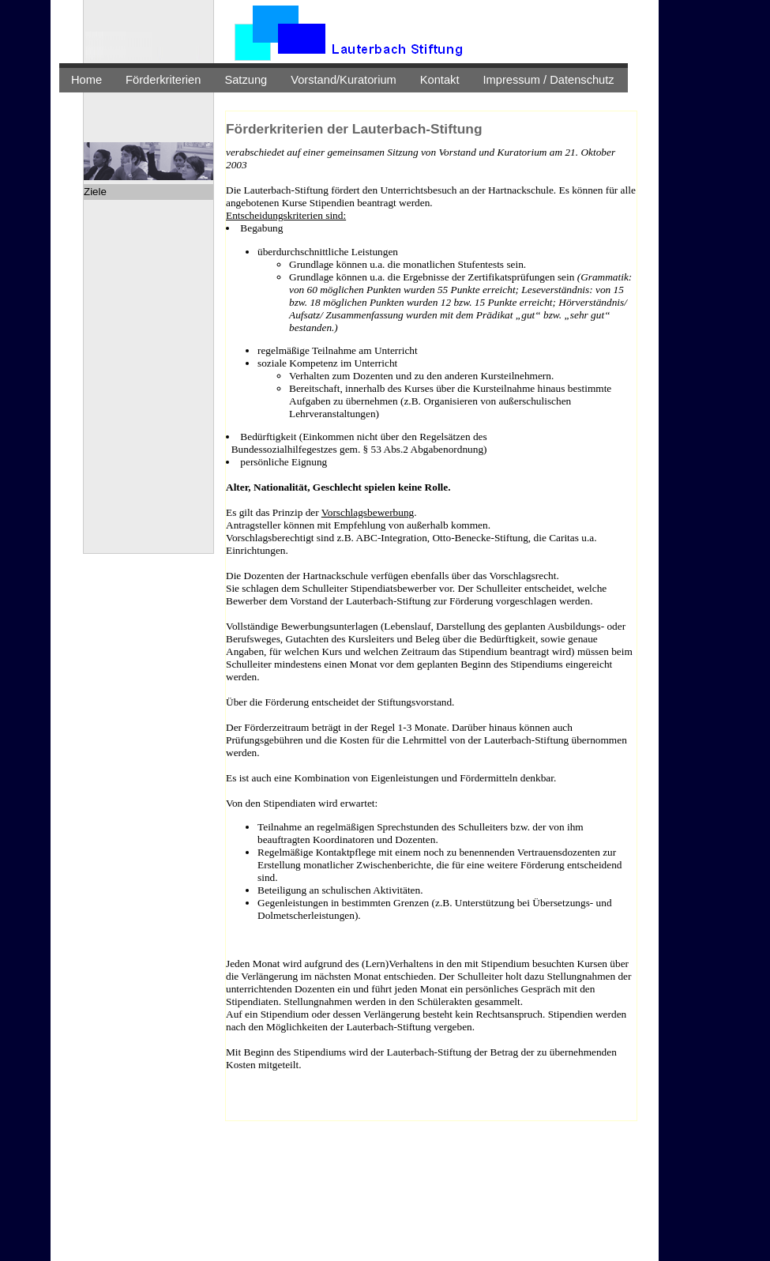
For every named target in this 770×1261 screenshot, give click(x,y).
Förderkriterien (163, 79)
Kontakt (440, 79)
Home (86, 79)
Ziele (95, 192)
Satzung (245, 79)
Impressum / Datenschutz (548, 79)
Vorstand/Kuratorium (343, 79)
